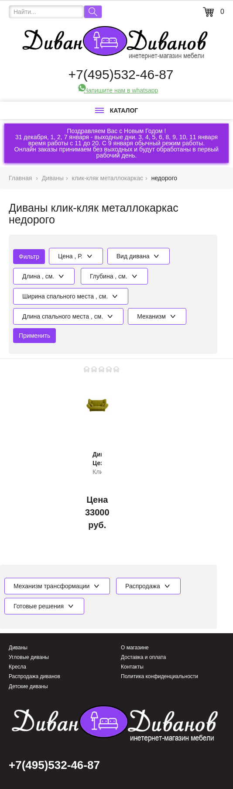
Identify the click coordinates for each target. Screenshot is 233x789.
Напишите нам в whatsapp (121, 90)
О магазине (135, 648)
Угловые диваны (29, 657)
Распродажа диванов (34, 676)
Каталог (116, 110)
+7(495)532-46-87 (120, 74)
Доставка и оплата (143, 657)
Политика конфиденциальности (159, 676)
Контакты (132, 667)
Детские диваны (28, 686)
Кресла (17, 667)
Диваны (18, 648)
